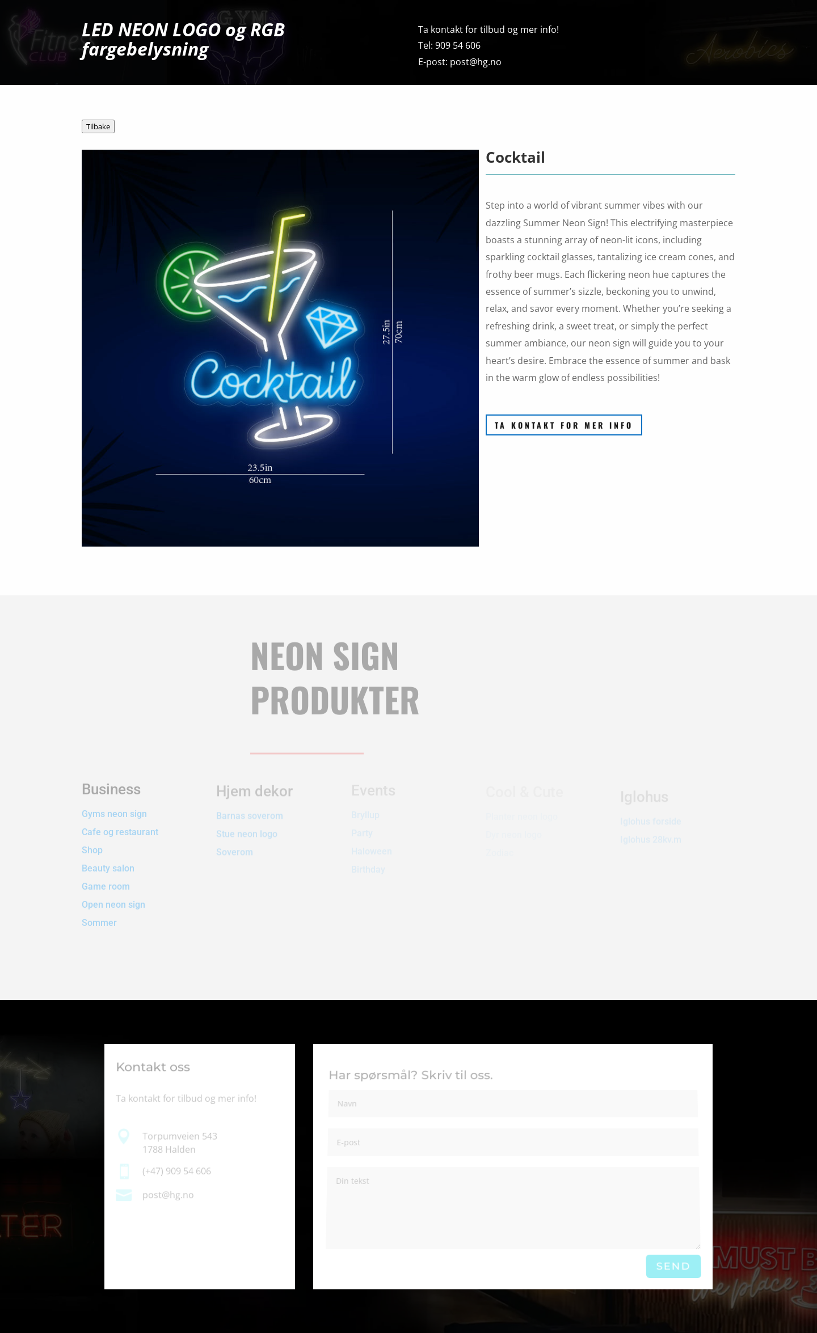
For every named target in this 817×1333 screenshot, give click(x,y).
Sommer (99, 914)
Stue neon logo (246, 829)
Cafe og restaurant (121, 824)
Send (673, 1266)
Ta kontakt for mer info (564, 425)
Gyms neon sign (114, 806)
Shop (92, 842)
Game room (106, 878)
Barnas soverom (249, 811)
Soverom (234, 848)
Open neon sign (113, 896)
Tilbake (98, 126)
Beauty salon (108, 860)
